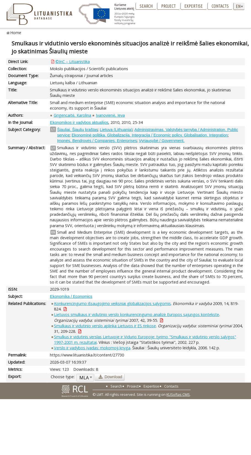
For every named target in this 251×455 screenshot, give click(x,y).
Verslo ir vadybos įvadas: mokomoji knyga (92, 347)
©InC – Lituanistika (72, 61)
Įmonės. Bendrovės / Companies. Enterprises (97, 140)
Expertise (193, 6)
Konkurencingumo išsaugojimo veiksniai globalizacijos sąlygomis (112, 303)
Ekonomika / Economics (71, 296)
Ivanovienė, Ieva (110, 115)
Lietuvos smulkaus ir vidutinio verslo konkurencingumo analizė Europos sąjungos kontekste (136, 314)
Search (146, 6)
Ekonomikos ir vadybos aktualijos (79, 122)
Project (168, 6)
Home (15, 32)
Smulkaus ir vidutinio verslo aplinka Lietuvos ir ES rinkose (105, 325)
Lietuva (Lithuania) (116, 129)
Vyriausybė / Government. (162, 140)
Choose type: (63, 376)
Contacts (220, 6)
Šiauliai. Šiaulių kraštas (77, 129)
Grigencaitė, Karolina (72, 115)
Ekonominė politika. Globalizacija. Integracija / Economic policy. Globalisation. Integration (150, 135)
